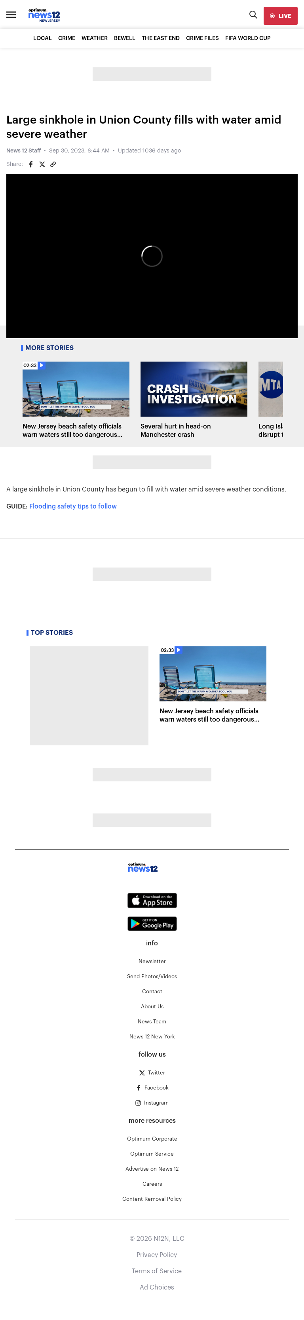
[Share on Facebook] (31, 164)
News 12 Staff (23, 151)
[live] (281, 16)
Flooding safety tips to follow (73, 506)
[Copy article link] (53, 164)
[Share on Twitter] (42, 164)
